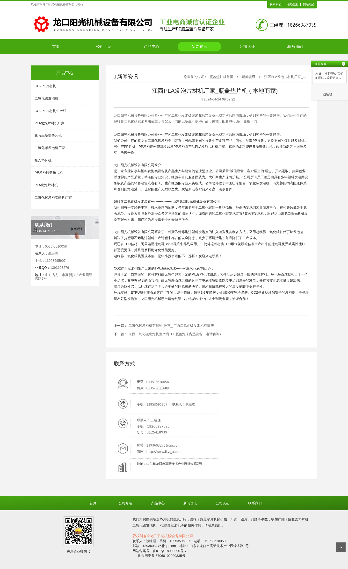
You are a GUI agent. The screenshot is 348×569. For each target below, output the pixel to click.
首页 (56, 46)
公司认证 (247, 46)
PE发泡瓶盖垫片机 (49, 173)
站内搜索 (292, 4)
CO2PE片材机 (45, 86)
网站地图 (309, 4)
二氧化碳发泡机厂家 (50, 148)
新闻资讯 (199, 46)
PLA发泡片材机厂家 (50, 123)
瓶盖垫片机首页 (221, 77)
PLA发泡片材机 (46, 185)
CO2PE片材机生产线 (50, 111)
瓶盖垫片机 (43, 160)
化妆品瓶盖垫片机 (48, 135)
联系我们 (275, 4)
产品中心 (151, 46)
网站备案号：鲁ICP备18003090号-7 (159, 551)
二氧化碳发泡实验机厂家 (53, 197)
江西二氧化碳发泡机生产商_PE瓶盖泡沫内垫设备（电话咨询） (176, 334)
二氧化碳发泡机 (46, 98)
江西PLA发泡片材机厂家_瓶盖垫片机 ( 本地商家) (300, 77)
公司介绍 (103, 46)
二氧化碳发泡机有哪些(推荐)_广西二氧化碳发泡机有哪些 (171, 325)
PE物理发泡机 (253, 213)
